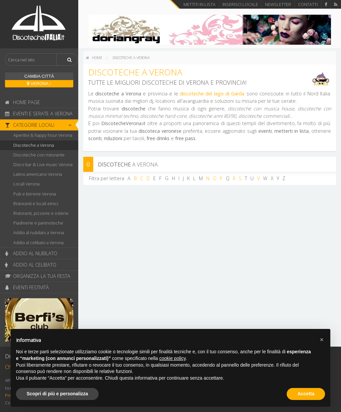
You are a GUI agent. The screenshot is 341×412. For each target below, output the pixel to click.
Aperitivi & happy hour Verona (42, 135)
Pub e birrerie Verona (34, 194)
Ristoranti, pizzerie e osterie (41, 213)
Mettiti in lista (199, 4)
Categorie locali (40, 125)
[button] (321, 339)
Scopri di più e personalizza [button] (57, 393)
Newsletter (278, 4)
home (94, 57)
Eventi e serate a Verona (39, 113)
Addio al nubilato (31, 253)
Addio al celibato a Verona (38, 243)
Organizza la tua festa (37, 276)
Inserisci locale (240, 4)
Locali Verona (26, 184)
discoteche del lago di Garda (212, 93)
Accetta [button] (305, 393)
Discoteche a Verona (33, 145)
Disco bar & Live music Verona (43, 164)
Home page (22, 102)
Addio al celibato (30, 265)
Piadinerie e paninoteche (38, 223)
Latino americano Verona (37, 174)
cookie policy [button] (172, 358)
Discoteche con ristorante (39, 155)
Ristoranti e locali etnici (35, 203)
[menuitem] (94, 58)
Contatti (308, 4)
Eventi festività (27, 287)
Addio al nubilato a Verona (38, 233)
